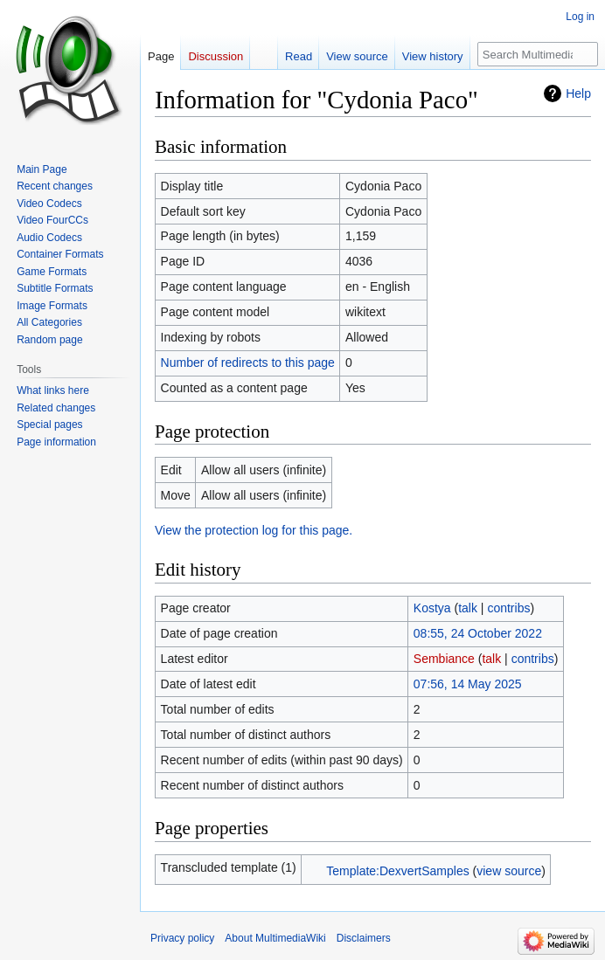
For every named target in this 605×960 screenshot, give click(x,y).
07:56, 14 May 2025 (468, 684)
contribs (508, 608)
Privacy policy (182, 938)
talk (467, 608)
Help (578, 93)
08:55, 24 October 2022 (478, 633)
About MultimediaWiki (275, 938)
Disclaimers (364, 938)
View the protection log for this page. (253, 530)
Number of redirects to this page (248, 362)
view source (508, 871)
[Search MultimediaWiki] (537, 54)
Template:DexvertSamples (397, 871)
